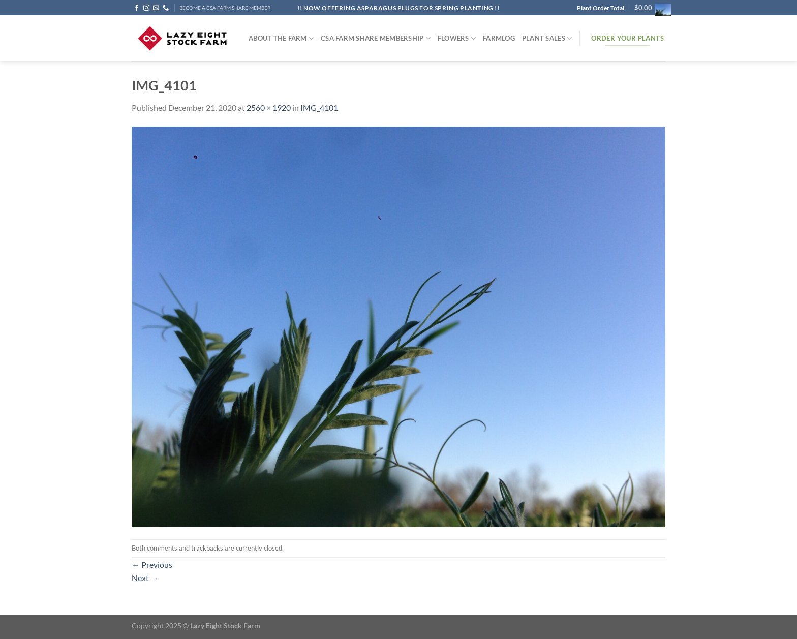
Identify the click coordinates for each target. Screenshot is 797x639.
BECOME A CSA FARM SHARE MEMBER (224, 8)
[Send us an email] (156, 8)
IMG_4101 (319, 107)
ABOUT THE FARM (281, 38)
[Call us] (166, 8)
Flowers (457, 38)
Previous (152, 564)
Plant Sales (547, 38)
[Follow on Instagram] (146, 8)
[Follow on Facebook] (137, 8)
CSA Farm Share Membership (376, 38)
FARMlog (499, 38)
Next (145, 578)
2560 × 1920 (269, 107)
